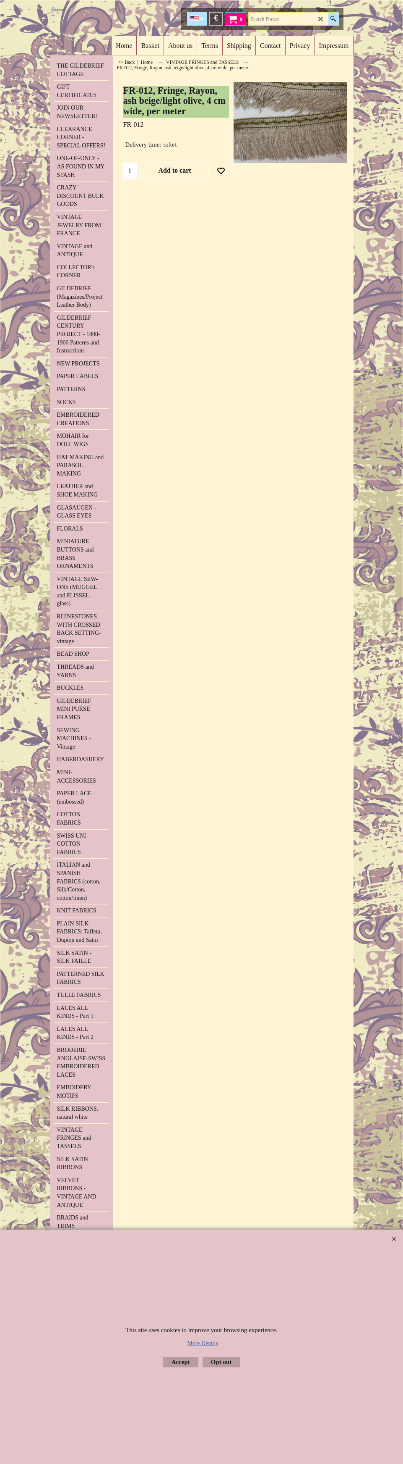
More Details (202, 1343)
